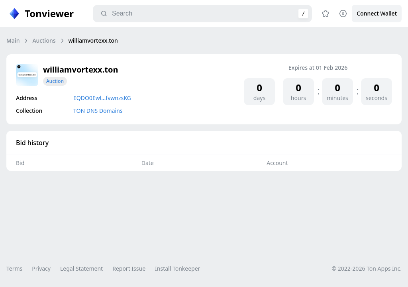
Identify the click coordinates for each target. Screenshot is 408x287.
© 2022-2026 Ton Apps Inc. (367, 268)
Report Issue (128, 268)
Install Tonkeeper (177, 268)
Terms (14, 268)
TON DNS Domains (98, 110)
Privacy (41, 268)
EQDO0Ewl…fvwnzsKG (102, 98)
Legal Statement (81, 268)
